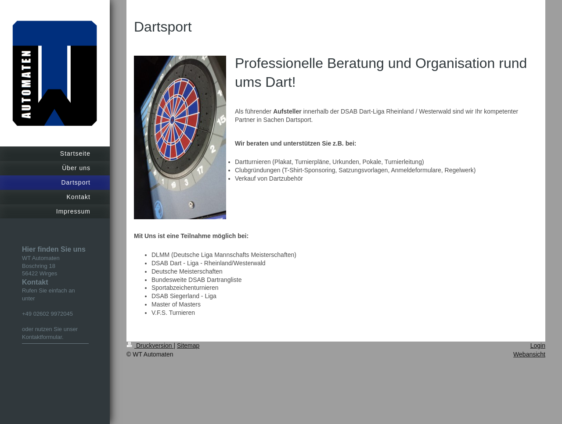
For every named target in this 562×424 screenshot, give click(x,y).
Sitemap (188, 345)
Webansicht (529, 354)
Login (537, 345)
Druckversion (149, 345)
